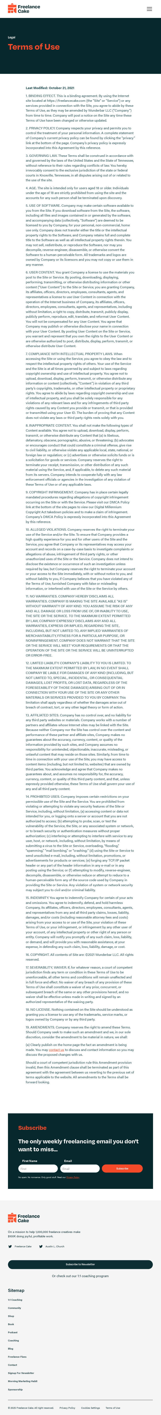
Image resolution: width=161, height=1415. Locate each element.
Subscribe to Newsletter (80, 1266)
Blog (10, 1350)
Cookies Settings (90, 1409)
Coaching (13, 1342)
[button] (148, 9)
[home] (24, 9)
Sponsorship (15, 1391)
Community (14, 1309)
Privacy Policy (67, 1409)
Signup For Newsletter (21, 1375)
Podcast (12, 1334)
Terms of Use (113, 1409)
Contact (12, 1366)
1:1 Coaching (15, 1301)
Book (11, 1326)
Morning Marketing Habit (22, 1383)
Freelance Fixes (17, 1358)
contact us (56, 1049)
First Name (29, 1161)
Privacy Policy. (72, 1177)
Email (68, 1161)
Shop (11, 1317)
